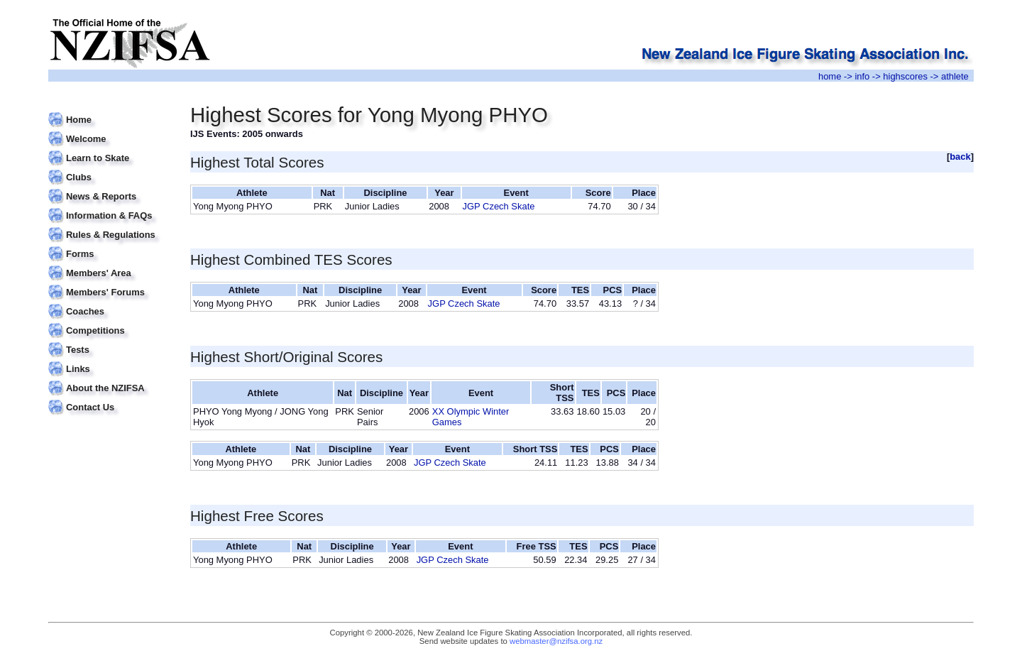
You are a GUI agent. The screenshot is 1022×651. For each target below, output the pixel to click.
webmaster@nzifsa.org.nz (556, 641)
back (960, 156)
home (829, 76)
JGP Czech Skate (499, 206)
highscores (905, 76)
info (862, 76)
